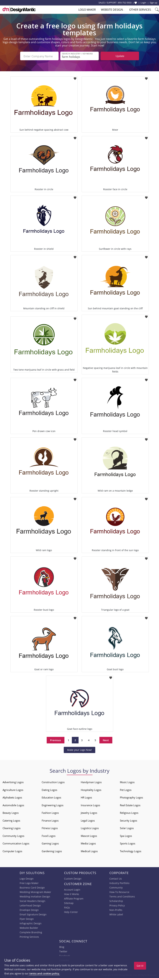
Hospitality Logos (91, 789)
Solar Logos (127, 827)
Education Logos (51, 796)
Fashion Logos (50, 812)
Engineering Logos (52, 804)
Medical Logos (89, 850)
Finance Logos (50, 820)
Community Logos (13, 835)
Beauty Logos (11, 812)
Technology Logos (130, 850)
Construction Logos (53, 781)
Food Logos (48, 835)
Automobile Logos (13, 804)
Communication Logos (16, 842)
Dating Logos (49, 789)
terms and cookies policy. (44, 973)
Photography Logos (131, 796)
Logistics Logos (90, 827)
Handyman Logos (91, 781)
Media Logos (88, 842)
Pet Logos (125, 789)
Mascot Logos (89, 835)
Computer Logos (12, 850)
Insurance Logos (90, 804)
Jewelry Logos (89, 812)
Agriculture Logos (13, 789)
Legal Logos (88, 820)
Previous (55, 739)
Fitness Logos (50, 827)
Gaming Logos (50, 842)
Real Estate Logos (130, 804)
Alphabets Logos (12, 796)
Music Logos (127, 781)
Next (106, 739)
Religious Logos (129, 812)
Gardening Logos (52, 850)
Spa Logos (126, 835)
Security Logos (128, 820)
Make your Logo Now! (79, 749)
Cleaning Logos (11, 827)
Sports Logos (127, 842)
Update (120, 56)
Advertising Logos (13, 781)
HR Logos (86, 796)
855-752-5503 (124, 2)
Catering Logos (11, 820)
